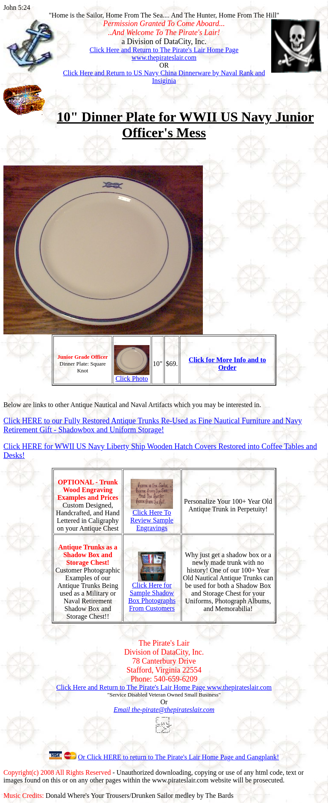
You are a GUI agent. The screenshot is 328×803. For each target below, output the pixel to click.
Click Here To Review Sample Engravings (151, 517)
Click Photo (131, 375)
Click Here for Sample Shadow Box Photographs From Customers (152, 594)
